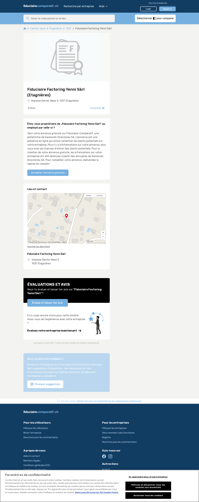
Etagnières (55, 28)
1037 (68, 28)
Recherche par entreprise (79, 6)
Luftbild (99, 195)
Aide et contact (31, 456)
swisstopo (42, 242)
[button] (103, 233)
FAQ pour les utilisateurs (35, 428)
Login (148, 9)
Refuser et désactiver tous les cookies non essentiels (148, 487)
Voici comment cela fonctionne (118, 432)
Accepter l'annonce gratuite (48, 172)
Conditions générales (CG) (36, 465)
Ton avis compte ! (101, 401)
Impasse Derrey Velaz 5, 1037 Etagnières (55, 100)
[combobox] (72, 18)
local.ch (106, 469)
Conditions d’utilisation (35, 470)
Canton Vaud (37, 28)
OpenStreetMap (54, 242)
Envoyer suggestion (45, 384)
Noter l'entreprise (32, 432)
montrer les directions (38, 246)
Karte (88, 195)
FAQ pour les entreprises (114, 428)
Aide (103, 6)
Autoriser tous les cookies (148, 496)
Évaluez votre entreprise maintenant (54, 330)
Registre (167, 9)
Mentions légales (31, 460)
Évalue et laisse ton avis (47, 302)
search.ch (33, 242)
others (64, 242)
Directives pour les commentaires (40, 437)
